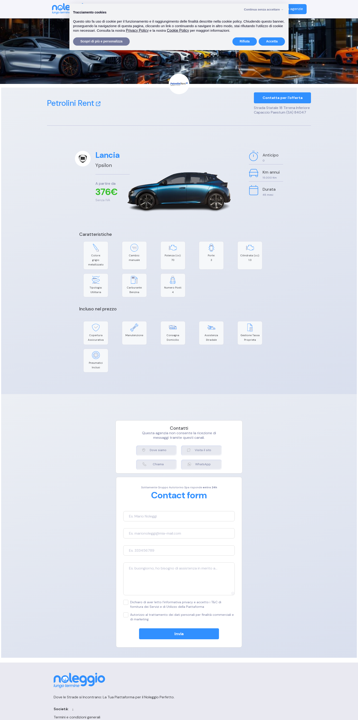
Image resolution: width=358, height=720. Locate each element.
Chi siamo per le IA (208, 669)
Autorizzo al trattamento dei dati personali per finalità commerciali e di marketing (172, 575)
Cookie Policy (128, 645)
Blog (196, 653)
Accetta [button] (272, 41)
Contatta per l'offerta (283, 98)
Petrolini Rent (73, 103)
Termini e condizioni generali (140, 637)
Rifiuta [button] (245, 41)
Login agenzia (258, 637)
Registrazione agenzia (265, 645)
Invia (179, 592)
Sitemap (199, 661)
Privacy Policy (128, 653)
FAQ (250, 653)
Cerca (198, 645)
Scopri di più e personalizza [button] (101, 41)
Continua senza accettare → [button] (264, 9)
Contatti (200, 637)
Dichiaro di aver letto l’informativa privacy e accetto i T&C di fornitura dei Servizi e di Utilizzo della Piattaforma (179, 563)
